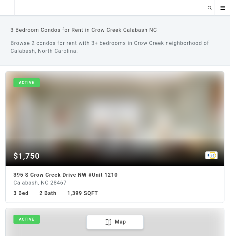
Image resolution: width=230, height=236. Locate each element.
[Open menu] (222, 7)
